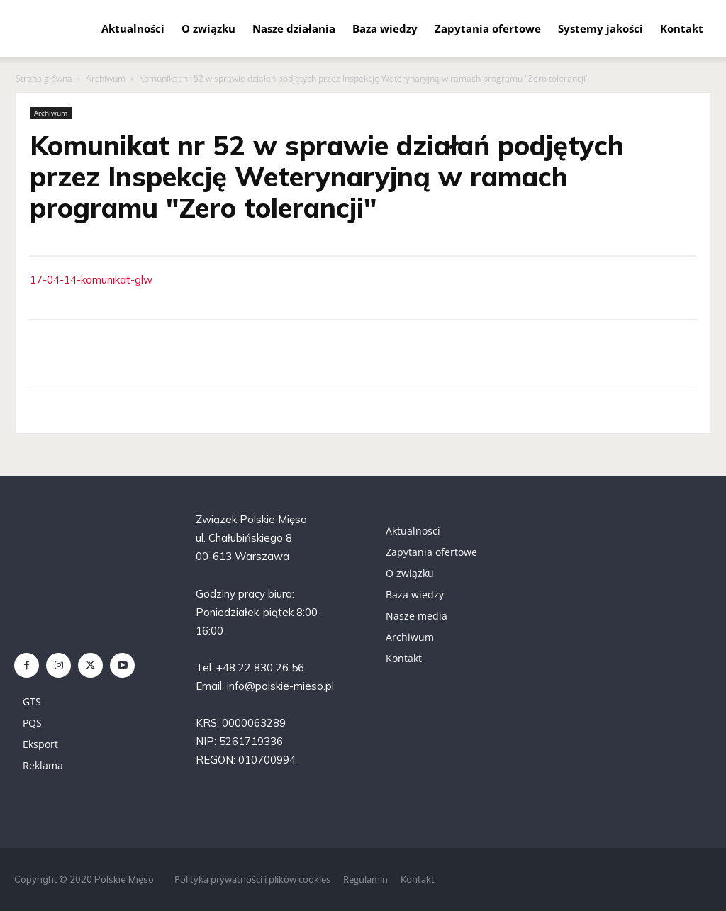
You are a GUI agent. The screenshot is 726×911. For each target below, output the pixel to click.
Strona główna (44, 78)
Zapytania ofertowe (488, 28)
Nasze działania (293, 28)
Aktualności (132, 28)
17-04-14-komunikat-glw (91, 279)
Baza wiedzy (385, 28)
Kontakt (681, 28)
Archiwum (105, 78)
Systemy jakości (600, 28)
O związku (208, 28)
